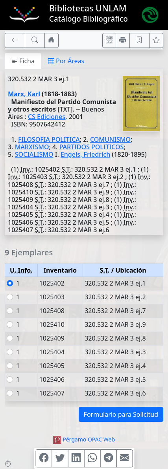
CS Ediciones (46, 116)
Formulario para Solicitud (121, 414)
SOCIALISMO (34, 154)
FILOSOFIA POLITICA (49, 139)
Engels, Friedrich (85, 154)
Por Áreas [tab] (66, 61)
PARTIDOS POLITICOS (91, 147)
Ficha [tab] (23, 61)
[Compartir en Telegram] (108, 458)
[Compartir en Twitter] (60, 458)
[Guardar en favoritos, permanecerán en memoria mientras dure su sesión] (139, 40)
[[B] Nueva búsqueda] (35, 40)
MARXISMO (32, 147)
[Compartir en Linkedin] (76, 458)
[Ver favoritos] (156, 40)
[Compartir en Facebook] (43, 458)
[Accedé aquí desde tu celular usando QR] (109, 40)
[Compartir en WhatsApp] (92, 458)
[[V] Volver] (15, 40)
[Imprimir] (123, 40)
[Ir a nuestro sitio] (51, 40)
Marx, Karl (24, 94)
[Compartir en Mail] (124, 458)
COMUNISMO (110, 139)
